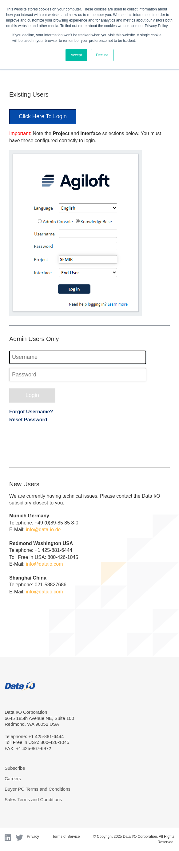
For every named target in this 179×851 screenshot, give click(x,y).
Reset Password (28, 419)
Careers (13, 778)
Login (32, 395)
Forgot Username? (31, 411)
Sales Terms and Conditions (33, 799)
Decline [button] (102, 55)
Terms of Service (66, 836)
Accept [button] (76, 55)
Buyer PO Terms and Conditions (37, 789)
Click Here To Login (43, 116)
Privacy (33, 836)
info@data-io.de (43, 529)
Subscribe (15, 768)
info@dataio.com (44, 564)
